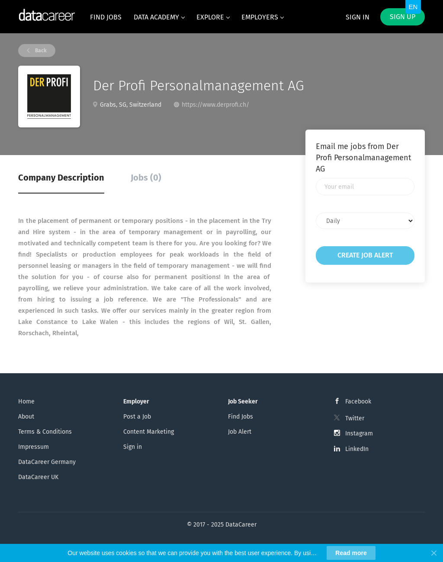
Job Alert (239, 431)
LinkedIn (357, 449)
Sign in (357, 17)
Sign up (402, 17)
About (26, 416)
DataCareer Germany (47, 462)
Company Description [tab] (61, 177)
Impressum (33, 447)
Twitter (354, 418)
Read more (350, 552)
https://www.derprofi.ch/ (215, 104)
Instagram (359, 433)
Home (26, 401)
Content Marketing (148, 431)
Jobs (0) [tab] (146, 177)
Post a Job (137, 416)
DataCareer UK (38, 477)
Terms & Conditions (45, 431)
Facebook (358, 401)
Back (40, 51)
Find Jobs (240, 416)
